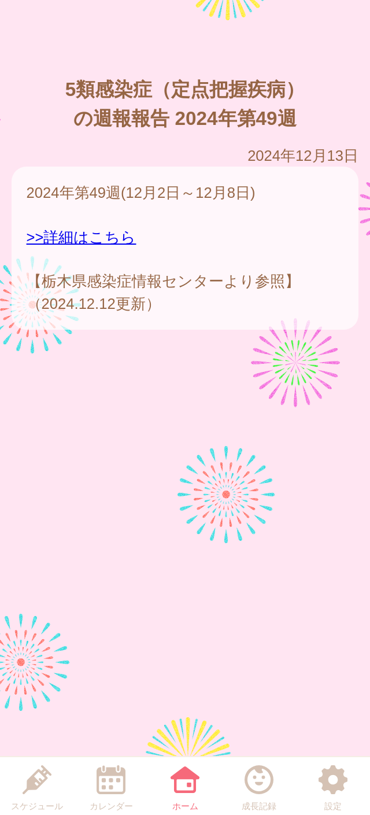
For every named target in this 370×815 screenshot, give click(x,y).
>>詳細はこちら (81, 237)
